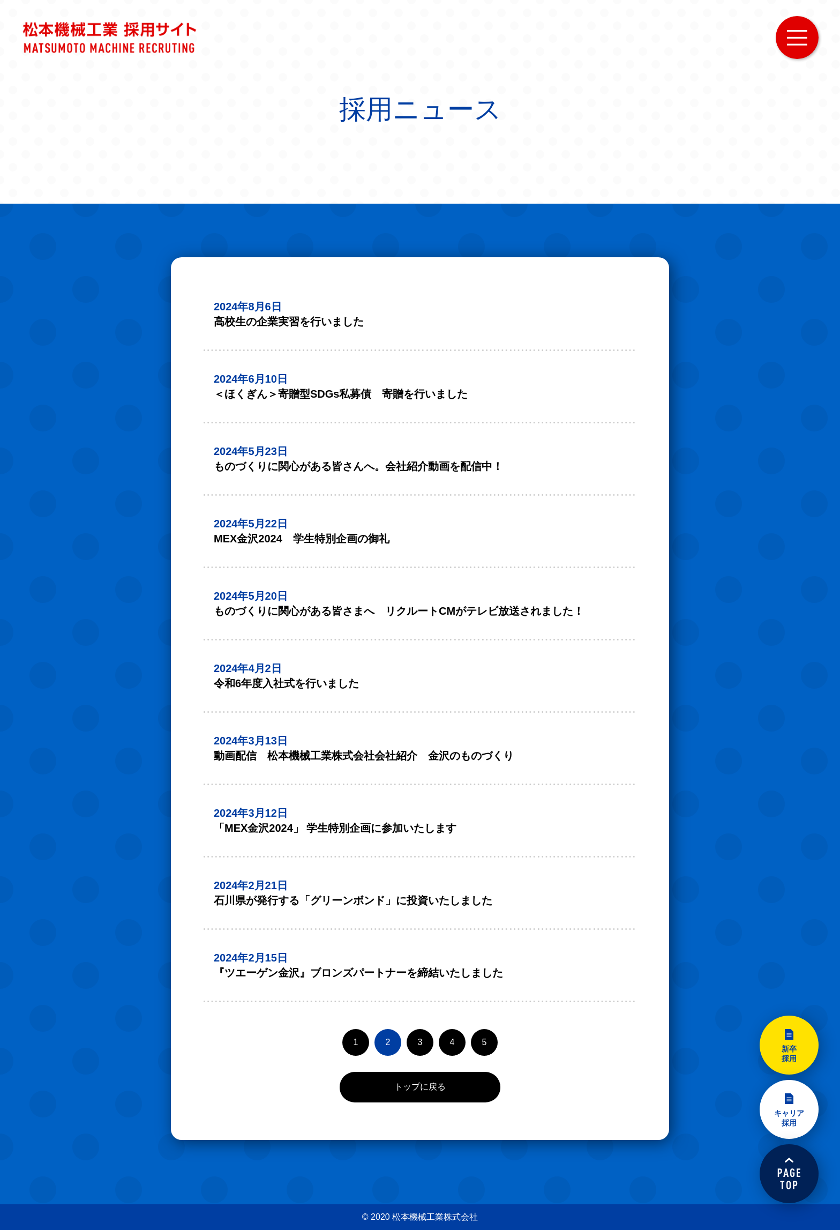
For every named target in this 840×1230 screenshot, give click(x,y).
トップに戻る (420, 1086)
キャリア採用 (789, 1118)
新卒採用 (789, 1054)
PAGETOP (789, 1173)
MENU (797, 37)
